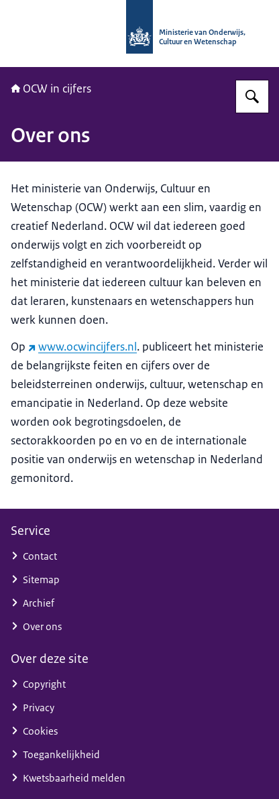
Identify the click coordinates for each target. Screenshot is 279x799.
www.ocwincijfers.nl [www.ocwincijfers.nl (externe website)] (82, 346)
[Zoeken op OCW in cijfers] (252, 96)
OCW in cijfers (51, 88)
